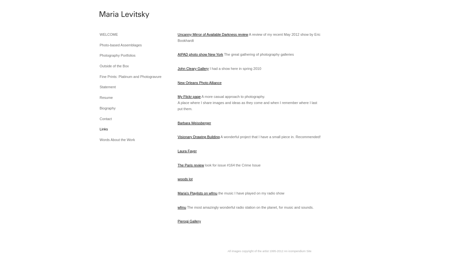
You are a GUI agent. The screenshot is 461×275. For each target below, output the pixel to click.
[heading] (116, 15)
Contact (106, 119)
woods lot (185, 179)
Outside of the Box (114, 66)
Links (104, 129)
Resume (106, 98)
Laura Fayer (187, 151)
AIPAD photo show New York (200, 54)
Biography (108, 108)
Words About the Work (117, 140)
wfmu (182, 207)
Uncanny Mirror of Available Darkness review (213, 34)
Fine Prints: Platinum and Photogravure (131, 77)
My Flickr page (189, 97)
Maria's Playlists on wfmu (197, 193)
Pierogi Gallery (189, 221)
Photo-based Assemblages (121, 45)
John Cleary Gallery (193, 69)
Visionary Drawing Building (199, 137)
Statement (108, 87)
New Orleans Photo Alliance (199, 83)
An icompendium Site (297, 251)
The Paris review (191, 165)
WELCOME (109, 34)
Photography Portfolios (117, 55)
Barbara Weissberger (194, 123)
